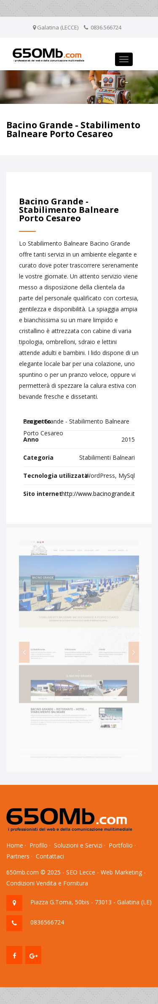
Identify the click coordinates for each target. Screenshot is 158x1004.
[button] (24, 654)
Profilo (38, 845)
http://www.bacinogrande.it (98, 494)
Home (14, 845)
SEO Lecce (80, 872)
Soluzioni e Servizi (78, 845)
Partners (17, 856)
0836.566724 (106, 27)
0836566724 (47, 922)
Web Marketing (121, 872)
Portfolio (121, 845)
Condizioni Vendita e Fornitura (47, 883)
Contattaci (50, 856)
